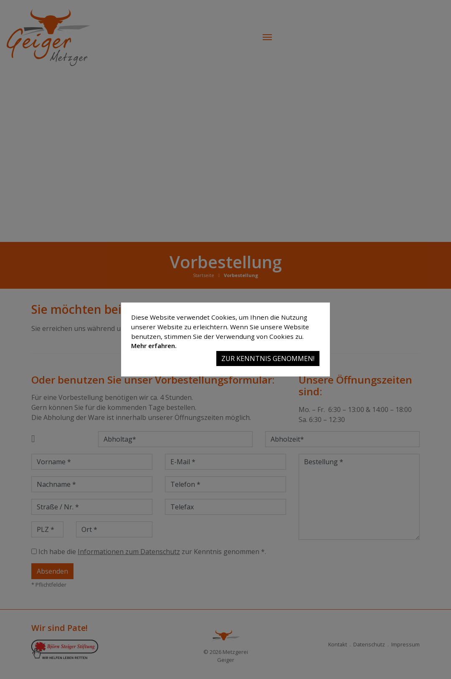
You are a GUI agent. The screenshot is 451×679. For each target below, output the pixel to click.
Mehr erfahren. (154, 345)
